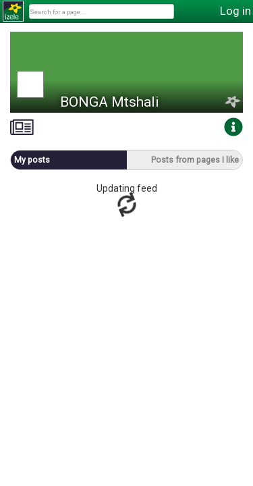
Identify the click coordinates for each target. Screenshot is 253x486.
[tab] (22, 127)
